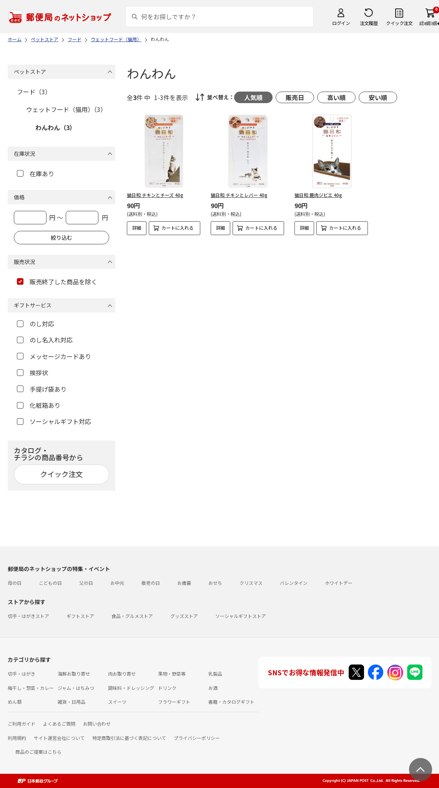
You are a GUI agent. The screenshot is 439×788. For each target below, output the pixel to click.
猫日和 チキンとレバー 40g (239, 195)
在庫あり (35, 173)
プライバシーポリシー (197, 738)
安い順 (378, 97)
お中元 (117, 582)
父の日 (86, 582)
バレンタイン (294, 582)
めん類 (15, 701)
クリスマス (251, 582)
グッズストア (184, 616)
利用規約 (17, 738)
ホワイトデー (339, 582)
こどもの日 (50, 582)
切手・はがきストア (28, 616)
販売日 (295, 97)
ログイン (341, 23)
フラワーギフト (174, 701)
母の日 (15, 582)
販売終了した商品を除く (57, 281)
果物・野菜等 (172, 673)
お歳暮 (184, 582)
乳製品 (215, 673)
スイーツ (117, 701)
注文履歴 (368, 23)
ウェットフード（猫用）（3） (66, 109)
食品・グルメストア (132, 616)
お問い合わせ (97, 723)
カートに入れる (177, 227)
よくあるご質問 (59, 723)
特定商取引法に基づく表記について (129, 738)
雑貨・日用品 (71, 701)
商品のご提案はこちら (38, 751)
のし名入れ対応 (45, 339)
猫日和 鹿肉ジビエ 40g (318, 195)
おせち (215, 582)
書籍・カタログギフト (231, 701)
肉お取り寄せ (122, 673)
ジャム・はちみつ (76, 687)
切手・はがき (21, 673)
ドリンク (167, 687)
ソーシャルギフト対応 (54, 421)
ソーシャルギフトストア (240, 616)
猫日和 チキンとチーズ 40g (155, 195)
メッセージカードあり (54, 356)
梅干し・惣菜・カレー (31, 687)
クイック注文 (399, 23)
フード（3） (34, 91)
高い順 (336, 97)
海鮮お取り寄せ (74, 673)
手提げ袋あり (42, 389)
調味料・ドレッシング (131, 687)
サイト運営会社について (59, 738)
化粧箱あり (38, 405)
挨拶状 (32, 372)
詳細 (136, 227)
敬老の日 (150, 582)
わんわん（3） (55, 127)
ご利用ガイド (21, 723)
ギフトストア (80, 616)
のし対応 (35, 323)
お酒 (213, 687)
